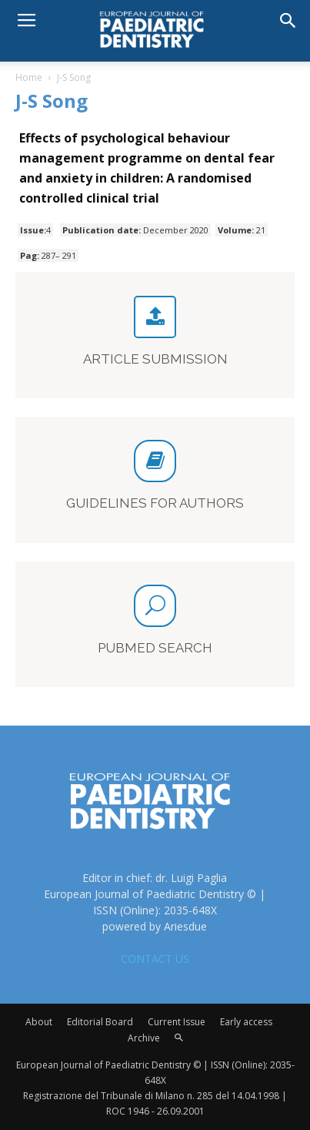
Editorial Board (100, 1021)
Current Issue (176, 1021)
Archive (144, 1037)
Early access (246, 1021)
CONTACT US (155, 958)
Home (28, 77)
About (38, 1021)
